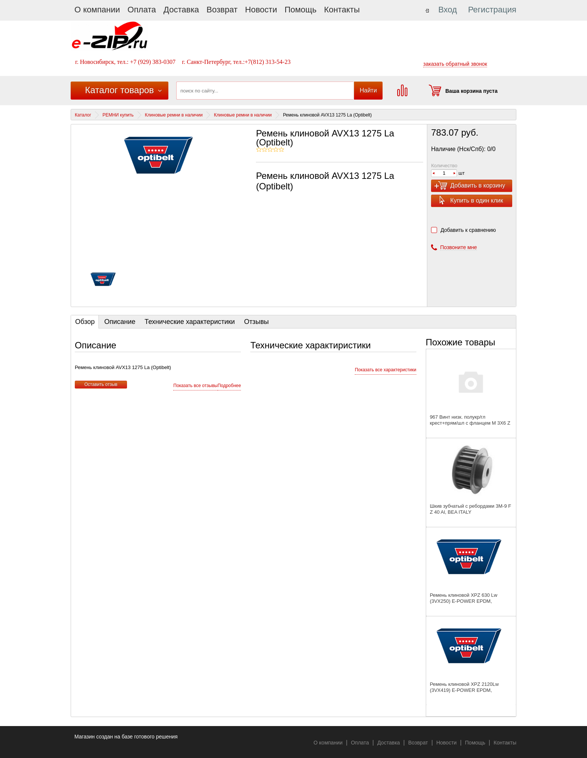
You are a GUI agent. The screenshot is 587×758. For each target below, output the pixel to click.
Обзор (85, 321)
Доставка (181, 9)
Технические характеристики (190, 321)
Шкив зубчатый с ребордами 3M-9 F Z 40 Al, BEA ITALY (470, 509)
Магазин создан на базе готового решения (126, 737)
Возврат (222, 9)
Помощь (300, 9)
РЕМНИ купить (118, 115)
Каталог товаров (119, 90)
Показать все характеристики (385, 369)
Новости (261, 9)
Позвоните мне (458, 247)
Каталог (83, 115)
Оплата (141, 9)
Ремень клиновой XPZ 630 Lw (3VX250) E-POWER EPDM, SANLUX (464, 601)
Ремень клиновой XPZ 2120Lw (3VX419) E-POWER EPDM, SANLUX (464, 690)
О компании (97, 9)
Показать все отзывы (195, 385)
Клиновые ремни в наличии (174, 115)
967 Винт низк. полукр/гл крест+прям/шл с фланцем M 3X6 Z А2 (470, 423)
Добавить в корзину (477, 185)
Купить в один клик (476, 200)
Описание (119, 321)
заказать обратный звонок (455, 64)
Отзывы (256, 321)
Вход (447, 9)
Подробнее (229, 385)
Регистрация (492, 9)
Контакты (342, 9)
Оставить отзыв (101, 384)
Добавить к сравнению (468, 230)
